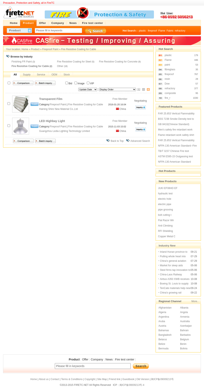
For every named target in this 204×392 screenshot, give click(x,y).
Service (41, 74)
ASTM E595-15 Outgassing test (175, 156)
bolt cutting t (164, 215)
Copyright (89, 379)
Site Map (102, 379)
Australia (185, 321)
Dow (167, 83)
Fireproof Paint (50, 49)
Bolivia (183, 348)
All (15, 74)
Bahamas (163, 330)
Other (60, 66)
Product (35, 49)
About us (43, 379)
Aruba (161, 321)
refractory (180, 30)
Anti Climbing (165, 225)
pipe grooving (165, 209)
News (109, 359)
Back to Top (117, 141)
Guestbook (128, 379)
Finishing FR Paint (22, 61)
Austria (162, 325)
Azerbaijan (186, 325)
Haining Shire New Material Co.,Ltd (58, 109)
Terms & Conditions (71, 379)
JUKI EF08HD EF (167, 188)
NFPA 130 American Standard (174, 161)
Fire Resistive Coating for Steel (74, 61)
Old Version (142, 379)
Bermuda (163, 348)
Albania (184, 307)
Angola (184, 312)
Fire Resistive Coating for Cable (78, 49)
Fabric (169, 30)
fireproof (152, 30)
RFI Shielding (165, 231)
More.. (194, 301)
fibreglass (170, 69)
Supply (26, 74)
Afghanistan (164, 307)
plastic (143, 30)
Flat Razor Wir (166, 220)
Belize (161, 344)
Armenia (184, 316)
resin (167, 78)
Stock (66, 74)
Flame (161, 30)
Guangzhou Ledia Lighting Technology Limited (64, 131)
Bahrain (184, 330)
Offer (85, 359)
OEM (54, 74)
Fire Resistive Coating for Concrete (118, 61)
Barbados (185, 334)
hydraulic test (165, 193)
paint (167, 64)
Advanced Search (140, 141)
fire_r (167, 97)
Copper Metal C (166, 236)
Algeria (162, 312)
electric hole (164, 198)
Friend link (114, 379)
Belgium (184, 339)
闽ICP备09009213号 (162, 379)
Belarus (162, 339)
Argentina (163, 316)
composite (170, 93)
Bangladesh (164, 334)
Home (25, 49)
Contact (54, 379)
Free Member (120, 98)
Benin (183, 344)
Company (97, 359)
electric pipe (164, 204)
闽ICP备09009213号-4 (132, 385)
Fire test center (124, 359)
